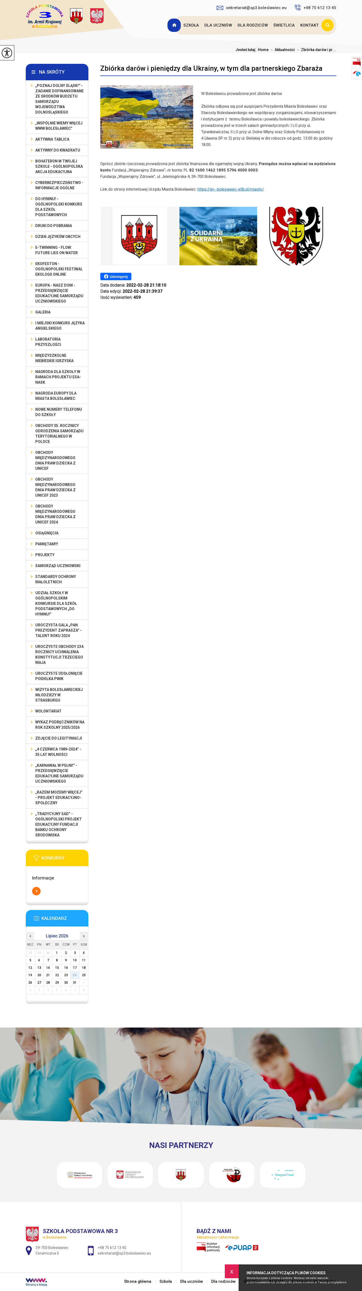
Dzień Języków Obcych (57, 236)
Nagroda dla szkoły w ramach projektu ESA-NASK (58, 377)
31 (75, 982)
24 (75, 975)
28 (48, 982)
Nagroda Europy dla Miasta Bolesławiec (55, 396)
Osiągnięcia (46, 533)
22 (57, 975)
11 (84, 960)
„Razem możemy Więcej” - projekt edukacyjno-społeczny (59, 797)
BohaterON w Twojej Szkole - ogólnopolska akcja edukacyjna (59, 166)
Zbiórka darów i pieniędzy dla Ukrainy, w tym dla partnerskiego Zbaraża (211, 68)
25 (84, 975)
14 (48, 968)
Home (263, 50)
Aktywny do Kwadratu (57, 150)
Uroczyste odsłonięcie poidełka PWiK (59, 676)
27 (39, 982)
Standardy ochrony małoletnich (55, 579)
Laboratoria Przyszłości (48, 342)
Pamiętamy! (46, 544)
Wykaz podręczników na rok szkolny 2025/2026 (59, 725)
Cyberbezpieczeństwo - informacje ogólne (59, 185)
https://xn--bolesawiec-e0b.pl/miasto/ (230, 189)
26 (30, 982)
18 (84, 968)
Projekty (44, 555)
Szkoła (191, 25)
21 (48, 975)
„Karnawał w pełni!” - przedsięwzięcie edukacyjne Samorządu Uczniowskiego (59, 773)
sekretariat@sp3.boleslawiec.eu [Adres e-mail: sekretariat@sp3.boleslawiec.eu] (124, 1253)
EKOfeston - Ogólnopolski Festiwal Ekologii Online (59, 269)
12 (30, 968)
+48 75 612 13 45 (315, 7)
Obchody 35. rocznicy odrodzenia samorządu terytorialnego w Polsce (59, 434)
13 (39, 968)
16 (66, 968)
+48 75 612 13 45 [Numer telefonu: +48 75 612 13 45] (112, 1248)
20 (39, 975)
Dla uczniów (218, 25)
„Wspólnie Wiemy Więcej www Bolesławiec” (59, 126)
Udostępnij (116, 276)
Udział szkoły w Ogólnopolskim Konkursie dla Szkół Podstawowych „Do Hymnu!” (56, 603)
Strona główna (174, 25)
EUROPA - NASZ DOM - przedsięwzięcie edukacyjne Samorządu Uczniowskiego (59, 293)
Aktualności (282, 50)
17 (75, 968)
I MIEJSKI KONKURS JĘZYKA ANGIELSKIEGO (60, 325)
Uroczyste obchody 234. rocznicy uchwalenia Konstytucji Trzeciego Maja (59, 654)
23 (66, 975)
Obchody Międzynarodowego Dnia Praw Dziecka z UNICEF (55, 460)
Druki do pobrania (53, 226)
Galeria (42, 312)
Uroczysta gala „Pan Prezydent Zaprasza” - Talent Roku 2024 (58, 630)
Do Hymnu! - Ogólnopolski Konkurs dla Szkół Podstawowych (58, 207)
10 (75, 960)
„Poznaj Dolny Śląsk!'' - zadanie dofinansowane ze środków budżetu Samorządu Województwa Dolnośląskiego (59, 98)
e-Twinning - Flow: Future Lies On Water (56, 250)
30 (66, 982)
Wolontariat (48, 711)
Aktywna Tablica (52, 139)
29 (57, 982)
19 (30, 975)
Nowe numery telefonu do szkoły (58, 412)
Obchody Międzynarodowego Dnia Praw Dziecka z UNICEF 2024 (55, 514)
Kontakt (309, 25)
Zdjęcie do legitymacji (58, 738)
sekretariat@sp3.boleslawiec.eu (252, 7)
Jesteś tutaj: (246, 50)
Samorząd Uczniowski (57, 566)
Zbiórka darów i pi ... (315, 50)
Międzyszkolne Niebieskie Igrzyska (54, 358)
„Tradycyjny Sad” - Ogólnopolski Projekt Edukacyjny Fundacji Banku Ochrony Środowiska (58, 824)
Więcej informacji (36, 891)
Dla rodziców (253, 25)
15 (57, 968)
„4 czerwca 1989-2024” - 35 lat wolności (58, 752)
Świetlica (284, 25)
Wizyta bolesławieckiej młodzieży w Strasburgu (59, 695)
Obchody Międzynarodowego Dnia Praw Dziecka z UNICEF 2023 (55, 487)
